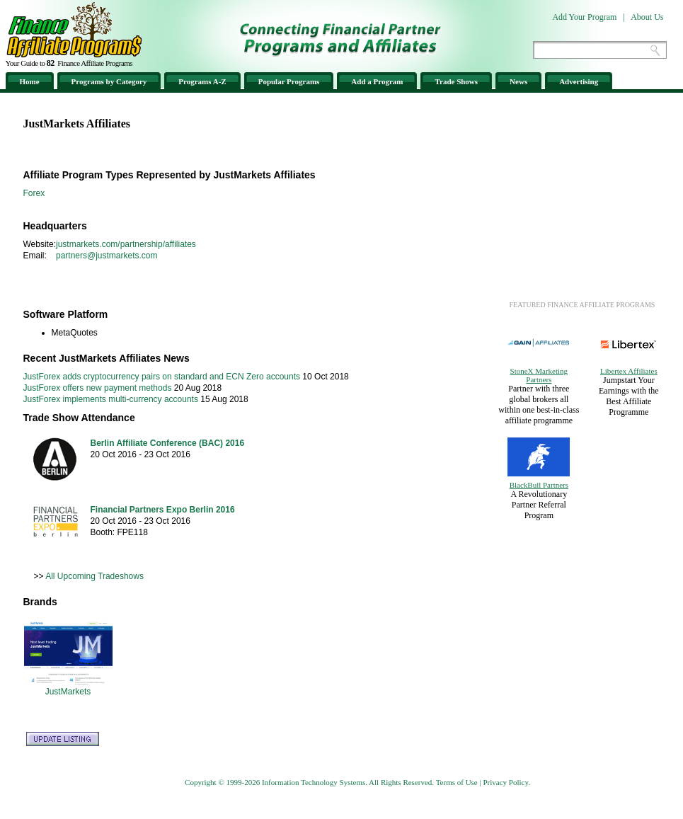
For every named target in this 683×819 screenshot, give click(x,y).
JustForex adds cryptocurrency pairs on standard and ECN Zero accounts (162, 377)
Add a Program (377, 81)
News (518, 81)
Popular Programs (289, 81)
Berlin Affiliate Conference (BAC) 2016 (168, 443)
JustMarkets (68, 692)
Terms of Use (457, 782)
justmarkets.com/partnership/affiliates (126, 244)
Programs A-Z (202, 81)
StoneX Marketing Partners (539, 375)
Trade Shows (456, 81)
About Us (647, 17)
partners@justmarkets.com (107, 255)
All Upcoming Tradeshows (94, 576)
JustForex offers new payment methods (97, 388)
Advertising (578, 81)
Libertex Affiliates (629, 371)
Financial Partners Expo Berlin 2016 (163, 510)
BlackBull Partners (539, 485)
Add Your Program (584, 17)
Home (30, 81)
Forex (34, 193)
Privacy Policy (505, 782)
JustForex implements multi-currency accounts (110, 399)
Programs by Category (109, 81)
